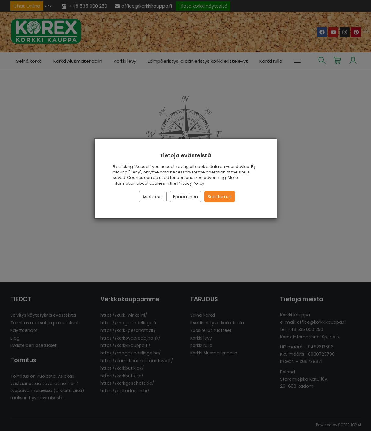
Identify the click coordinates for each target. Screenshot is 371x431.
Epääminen (185, 197)
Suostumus (220, 197)
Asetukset (152, 197)
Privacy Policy (190, 183)
